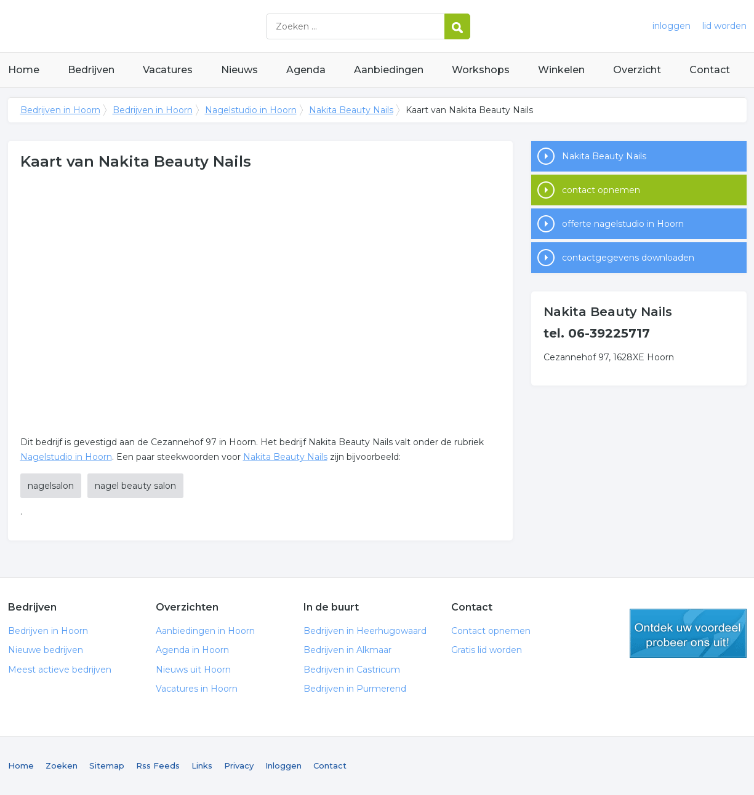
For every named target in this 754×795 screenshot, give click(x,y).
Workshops (481, 70)
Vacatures (168, 70)
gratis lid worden (688, 633)
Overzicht (637, 70)
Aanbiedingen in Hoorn (205, 630)
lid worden (724, 25)
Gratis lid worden (486, 649)
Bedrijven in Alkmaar (347, 649)
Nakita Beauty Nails (351, 110)
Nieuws (239, 70)
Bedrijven (91, 70)
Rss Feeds (158, 765)
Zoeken (62, 765)
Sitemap (106, 765)
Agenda (306, 70)
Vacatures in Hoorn (197, 688)
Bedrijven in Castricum (351, 669)
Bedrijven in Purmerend (354, 688)
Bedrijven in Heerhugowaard (365, 630)
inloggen (671, 25)
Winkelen (561, 70)
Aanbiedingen (388, 70)
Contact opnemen (491, 630)
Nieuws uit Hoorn (193, 669)
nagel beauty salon (135, 485)
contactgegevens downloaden (628, 257)
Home (23, 70)
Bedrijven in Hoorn (162, 26)
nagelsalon (51, 485)
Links (201, 765)
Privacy (239, 765)
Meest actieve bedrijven (59, 669)
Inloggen (283, 765)
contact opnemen (601, 190)
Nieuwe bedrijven (45, 649)
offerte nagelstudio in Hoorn (623, 223)
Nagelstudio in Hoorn (251, 110)
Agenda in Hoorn (192, 649)
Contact (709, 70)
